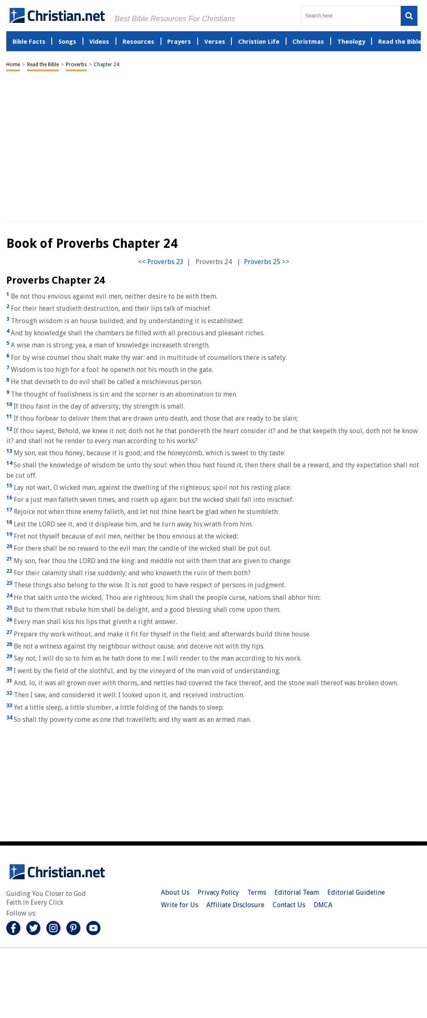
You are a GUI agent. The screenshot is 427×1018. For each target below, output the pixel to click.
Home (13, 64)
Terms (256, 892)
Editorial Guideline (356, 892)
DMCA (323, 905)
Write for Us (179, 905)
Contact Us (289, 905)
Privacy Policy (218, 892)
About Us (175, 892)
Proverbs (76, 64)
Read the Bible (43, 64)
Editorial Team (296, 892)
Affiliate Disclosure (235, 905)
